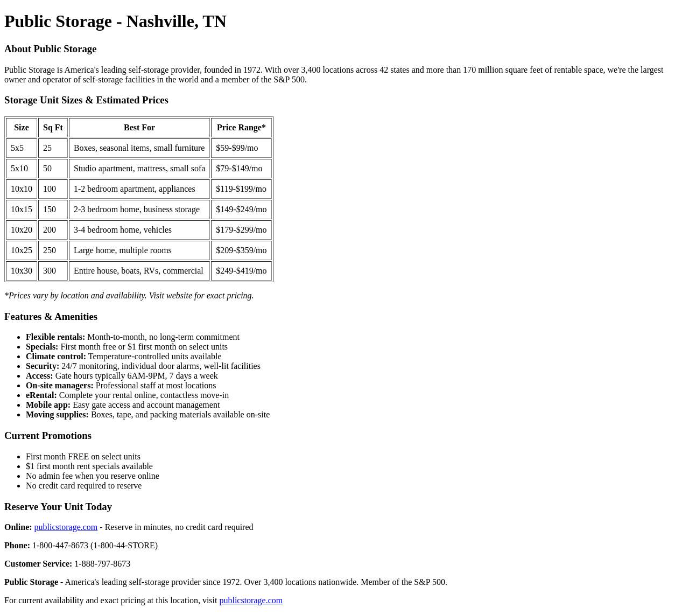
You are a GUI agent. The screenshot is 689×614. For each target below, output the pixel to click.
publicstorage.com (66, 527)
